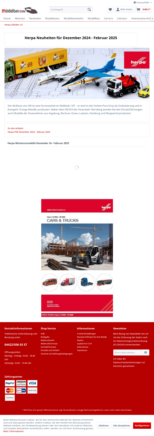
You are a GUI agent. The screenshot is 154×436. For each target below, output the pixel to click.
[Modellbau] (94, 18)
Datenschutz (82, 347)
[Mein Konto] (124, 9)
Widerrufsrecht (47, 340)
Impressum (82, 350)
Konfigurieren (142, 425)
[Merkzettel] (110, 9)
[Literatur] (122, 18)
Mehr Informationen (13, 431)
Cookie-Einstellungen (86, 333)
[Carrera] (108, 18)
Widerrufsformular (49, 343)
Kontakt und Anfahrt (50, 350)
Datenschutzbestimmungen (127, 362)
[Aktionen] (20, 18)
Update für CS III (84, 343)
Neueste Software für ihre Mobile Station (92, 339)
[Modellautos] (52, 18)
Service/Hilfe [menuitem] (142, 2)
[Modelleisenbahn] (74, 18)
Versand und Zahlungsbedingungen (57, 353)
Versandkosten (69, 410)
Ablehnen (104, 425)
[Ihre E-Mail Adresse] (127, 352)
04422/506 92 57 (16, 345)
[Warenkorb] (143, 9)
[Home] (7, 18)
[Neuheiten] (35, 18)
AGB (43, 333)
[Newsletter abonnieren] (145, 352)
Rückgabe (45, 337)
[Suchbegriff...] (71, 9)
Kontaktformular (48, 347)
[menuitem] (71, 9)
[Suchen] (89, 9)
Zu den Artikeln (15, 128)
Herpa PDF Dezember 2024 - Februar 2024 (29, 131)
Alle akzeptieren (121, 425)
